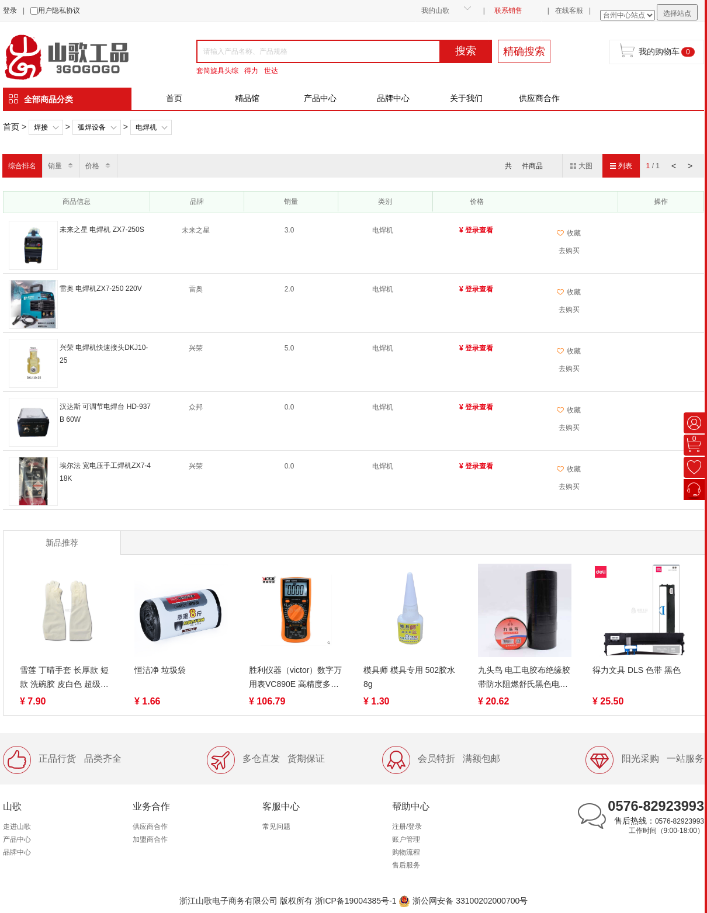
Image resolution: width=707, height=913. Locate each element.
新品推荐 (62, 542)
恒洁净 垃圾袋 (160, 670)
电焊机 (146, 127)
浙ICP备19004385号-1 (356, 900)
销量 (55, 166)
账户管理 (406, 839)
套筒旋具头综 (217, 71)
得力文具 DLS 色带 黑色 (636, 670)
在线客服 (569, 10)
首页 (174, 98)
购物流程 (406, 852)
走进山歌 (17, 826)
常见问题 (276, 826)
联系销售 (508, 10)
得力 (251, 71)
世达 (271, 71)
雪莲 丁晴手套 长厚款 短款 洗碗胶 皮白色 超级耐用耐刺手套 (64, 678)
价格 (92, 166)
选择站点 (677, 13)
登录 (10, 10)
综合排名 (22, 166)
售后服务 (406, 865)
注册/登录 (407, 826)
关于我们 (466, 98)
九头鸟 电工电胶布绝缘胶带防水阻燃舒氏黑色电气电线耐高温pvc (524, 678)
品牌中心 (393, 98)
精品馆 (247, 98)
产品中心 (320, 98)
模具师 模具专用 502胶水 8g (409, 677)
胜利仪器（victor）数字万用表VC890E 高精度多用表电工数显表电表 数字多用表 (295, 678)
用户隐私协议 (59, 10)
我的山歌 (435, 10)
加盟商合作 (150, 839)
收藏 (569, 233)
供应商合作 (539, 98)
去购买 (569, 251)
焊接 (41, 127)
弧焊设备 (92, 127)
